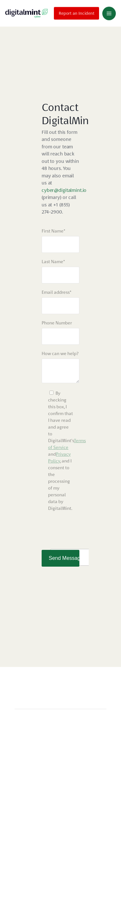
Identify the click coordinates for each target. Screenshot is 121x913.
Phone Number (57, 322)
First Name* (53, 230)
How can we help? (60, 353)
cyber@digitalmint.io (64, 190)
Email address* (56, 292)
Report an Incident (77, 12)
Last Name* (53, 261)
